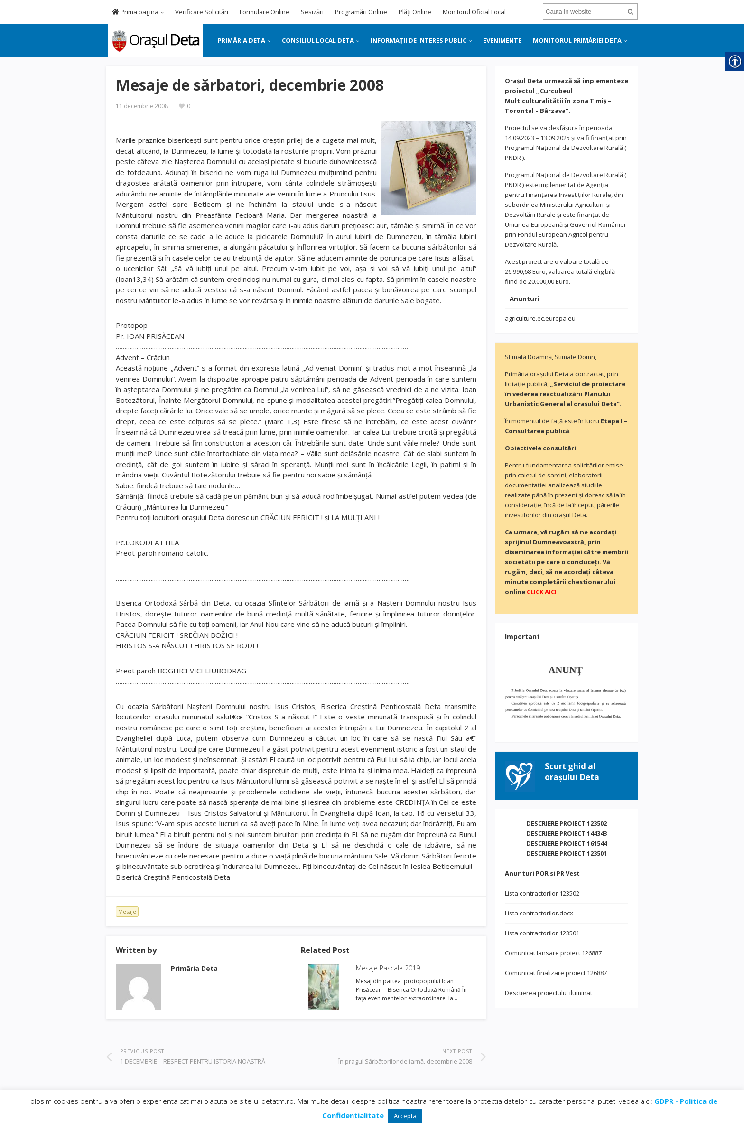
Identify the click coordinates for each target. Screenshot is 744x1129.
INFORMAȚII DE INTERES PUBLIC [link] (418, 40)
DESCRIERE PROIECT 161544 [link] (566, 843)
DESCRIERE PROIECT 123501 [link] (566, 853)
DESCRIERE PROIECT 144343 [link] (566, 833)
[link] (154, 39)
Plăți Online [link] (415, 12)
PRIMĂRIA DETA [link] (241, 40)
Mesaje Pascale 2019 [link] (388, 967)
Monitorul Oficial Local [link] (474, 12)
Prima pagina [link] (135, 12)
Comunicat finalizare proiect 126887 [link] (556, 973)
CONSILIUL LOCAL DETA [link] (318, 40)
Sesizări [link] (312, 12)
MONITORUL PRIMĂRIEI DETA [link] (577, 40)
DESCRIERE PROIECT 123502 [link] (566, 823)
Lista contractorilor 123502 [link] (542, 893)
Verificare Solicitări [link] (201, 12)
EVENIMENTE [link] (502, 40)
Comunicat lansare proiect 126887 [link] (553, 953)
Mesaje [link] (127, 911)
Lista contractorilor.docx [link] (539, 913)
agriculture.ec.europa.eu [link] (540, 318)
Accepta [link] (405, 1115)
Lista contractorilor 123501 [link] (542, 933)
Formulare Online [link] (264, 12)
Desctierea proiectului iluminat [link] (548, 993)
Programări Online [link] (361, 12)
